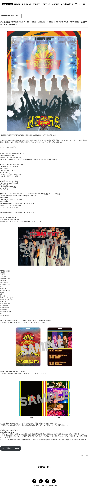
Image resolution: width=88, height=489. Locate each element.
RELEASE (26, 4)
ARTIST (43, 4)
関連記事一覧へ (44, 467)
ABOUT (51, 4)
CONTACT (60, 4)
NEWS (17, 4)
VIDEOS (35, 4)
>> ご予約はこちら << (10, 448)
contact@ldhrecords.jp (7, 431)
